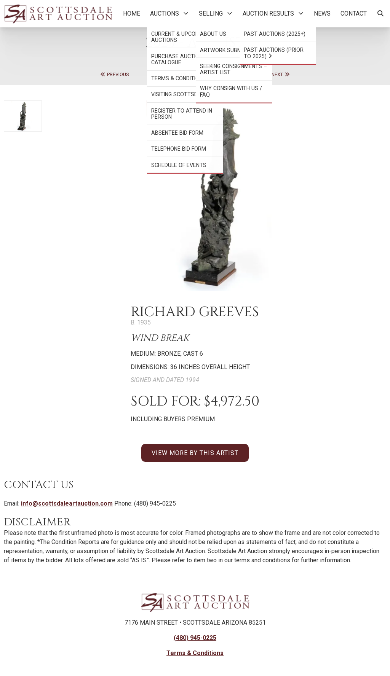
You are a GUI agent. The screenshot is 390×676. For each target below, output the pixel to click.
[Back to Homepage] (58, 13)
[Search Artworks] (380, 13)
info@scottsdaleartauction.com (67, 503)
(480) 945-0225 (195, 637)
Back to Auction (195, 74)
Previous (114, 74)
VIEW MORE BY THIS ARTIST (195, 452)
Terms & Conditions (195, 653)
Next (280, 74)
